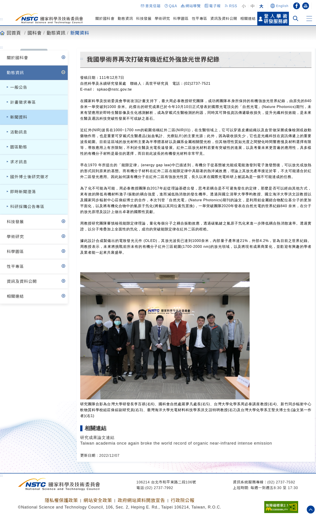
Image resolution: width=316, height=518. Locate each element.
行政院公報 (182, 500)
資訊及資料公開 (223, 19)
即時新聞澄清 (23, 192)
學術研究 (162, 19)
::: (1, 19)
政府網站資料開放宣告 (141, 500)
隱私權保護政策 (61, 500)
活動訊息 (18, 132)
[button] (150, 5)
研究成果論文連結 (97, 437)
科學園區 (181, 19)
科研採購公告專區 (27, 206)
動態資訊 (125, 19)
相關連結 (248, 19)
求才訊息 (18, 162)
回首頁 (14, 32)
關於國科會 (105, 19)
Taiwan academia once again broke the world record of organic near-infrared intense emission (176, 443)
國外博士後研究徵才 (29, 177)
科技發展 (144, 19)
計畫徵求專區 (23, 102)
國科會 (35, 32)
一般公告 (18, 87)
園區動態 (18, 147)
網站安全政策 (98, 500)
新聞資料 (79, 32)
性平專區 (199, 19)
